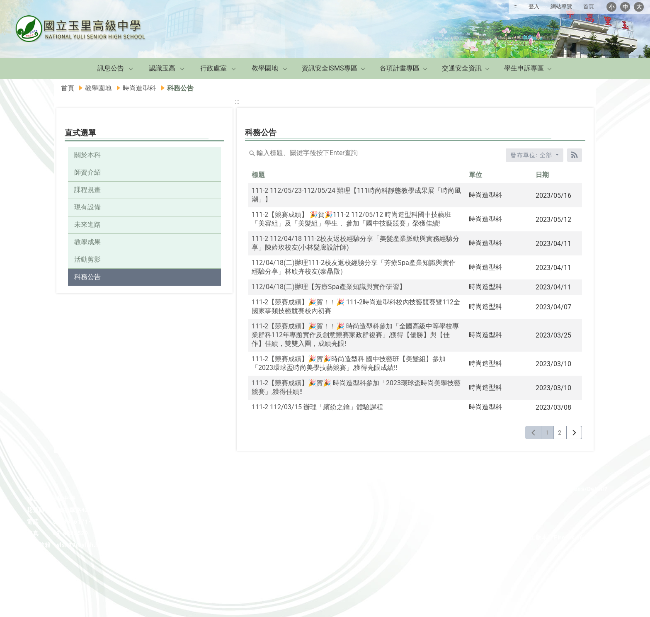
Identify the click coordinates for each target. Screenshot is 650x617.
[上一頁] (533, 432)
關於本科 (87, 155)
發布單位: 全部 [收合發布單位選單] (532, 155)
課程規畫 (87, 190)
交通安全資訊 (462, 68)
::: (515, 6)
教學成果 (87, 242)
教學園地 (265, 68)
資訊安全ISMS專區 (329, 68)
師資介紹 (87, 172)
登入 (534, 6)
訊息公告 (110, 68)
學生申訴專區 (524, 68)
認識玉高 (162, 68)
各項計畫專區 (400, 68)
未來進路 (87, 224)
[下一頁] (574, 432)
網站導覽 (561, 6)
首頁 (588, 6)
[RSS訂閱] (574, 155)
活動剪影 (87, 259)
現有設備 (87, 207)
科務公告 (87, 277)
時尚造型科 (139, 88)
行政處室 (213, 68)
